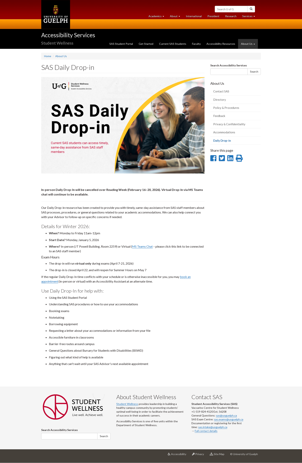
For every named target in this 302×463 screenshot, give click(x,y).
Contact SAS (221, 91)
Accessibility (178, 455)
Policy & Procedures (226, 107)
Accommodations (224, 132)
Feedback (219, 116)
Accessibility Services (68, 34)
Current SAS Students (172, 43)
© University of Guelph (244, 454)
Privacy (199, 455)
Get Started (146, 43)
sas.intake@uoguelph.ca (212, 427)
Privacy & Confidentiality (229, 124)
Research (232, 17)
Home (47, 56)
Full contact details (206, 431)
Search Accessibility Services (228, 65)
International (194, 16)
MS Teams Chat (142, 246)
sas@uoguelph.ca (226, 415)
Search (254, 71)
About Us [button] (248, 43)
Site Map (218, 455)
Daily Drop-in (227, 141)
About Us (61, 56)
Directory (219, 99)
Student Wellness (127, 403)
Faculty (196, 43)
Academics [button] (157, 17)
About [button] (176, 17)
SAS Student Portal (121, 43)
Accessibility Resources (220, 43)
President (213, 16)
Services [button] (250, 17)
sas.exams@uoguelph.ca (228, 419)
